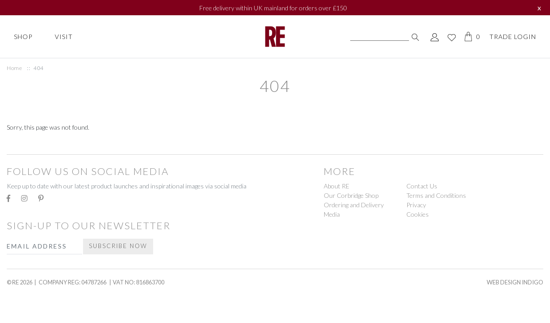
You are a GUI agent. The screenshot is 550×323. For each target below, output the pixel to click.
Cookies (417, 214)
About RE (336, 186)
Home (14, 68)
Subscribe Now (118, 245)
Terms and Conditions (436, 195)
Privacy (416, 205)
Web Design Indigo (515, 282)
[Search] (379, 37)
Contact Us (421, 186)
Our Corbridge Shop (351, 195)
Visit (64, 36)
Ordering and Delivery (354, 205)
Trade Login (512, 36)
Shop (23, 36)
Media (332, 214)
